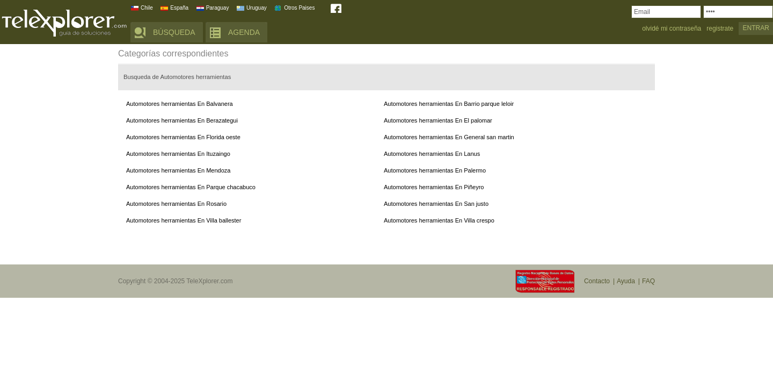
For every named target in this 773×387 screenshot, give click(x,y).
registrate (719, 28)
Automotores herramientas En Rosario (176, 203)
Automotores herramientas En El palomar (438, 120)
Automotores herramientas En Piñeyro (434, 187)
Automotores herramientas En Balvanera (179, 104)
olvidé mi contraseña (671, 28)
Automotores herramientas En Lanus (432, 153)
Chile (147, 8)
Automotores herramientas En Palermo (435, 170)
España (179, 8)
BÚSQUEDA (174, 32)
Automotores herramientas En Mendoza (178, 170)
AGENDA (244, 32)
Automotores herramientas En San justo (436, 203)
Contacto (597, 281)
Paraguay (217, 8)
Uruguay (256, 8)
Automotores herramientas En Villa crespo (439, 220)
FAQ (648, 281)
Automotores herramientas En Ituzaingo (178, 153)
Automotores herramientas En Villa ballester (183, 220)
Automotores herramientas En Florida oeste (183, 137)
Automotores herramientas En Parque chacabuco (191, 187)
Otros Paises (299, 8)
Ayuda (626, 281)
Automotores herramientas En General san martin (449, 137)
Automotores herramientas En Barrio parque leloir (449, 104)
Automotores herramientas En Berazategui (182, 120)
